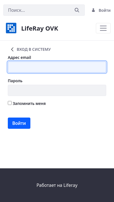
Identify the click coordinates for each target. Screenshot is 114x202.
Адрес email (19, 57)
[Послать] (77, 10)
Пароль (15, 80)
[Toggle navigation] (103, 28)
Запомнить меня (27, 103)
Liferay (70, 185)
